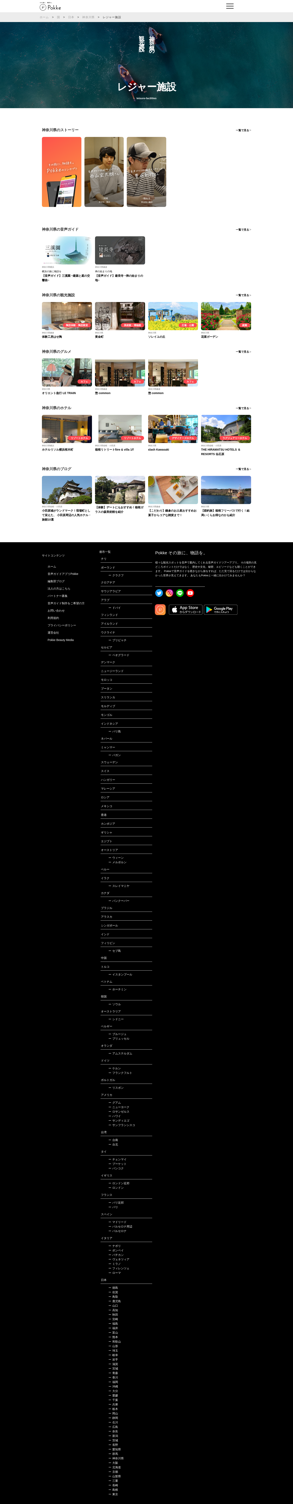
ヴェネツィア (118, 1259)
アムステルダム (120, 1053)
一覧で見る (242, 130)
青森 (113, 1373)
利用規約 (53, 618)
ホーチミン (117, 989)
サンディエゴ (118, 1120)
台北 (113, 1144)
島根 (113, 1489)
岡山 (113, 1413)
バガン (114, 755)
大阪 (113, 1462)
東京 (113, 1494)
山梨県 (114, 1476)
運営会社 (53, 632)
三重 (113, 1480)
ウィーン (116, 857)
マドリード (117, 1222)
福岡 (113, 1382)
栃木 (113, 1409)
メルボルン (117, 862)
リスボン (116, 1087)
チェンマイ (117, 1159)
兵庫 (113, 1404)
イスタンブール (120, 974)
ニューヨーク (118, 1107)
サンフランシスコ (121, 1125)
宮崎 (113, 1319)
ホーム (44, 17)
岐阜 (113, 1355)
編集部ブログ (56, 581)
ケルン (114, 1068)
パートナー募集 (58, 596)
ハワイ (114, 1116)
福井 (113, 1328)
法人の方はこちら (59, 588)
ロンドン (116, 1187)
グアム (114, 1102)
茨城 (113, 1440)
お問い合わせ (56, 610)
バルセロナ (117, 1231)
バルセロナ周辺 (120, 1226)
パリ (113, 1207)
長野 (113, 1444)
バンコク (116, 1168)
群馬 (113, 1453)
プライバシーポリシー (62, 625)
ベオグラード (118, 655)
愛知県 (114, 1449)
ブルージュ (117, 1034)
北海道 (114, 1467)
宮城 (113, 1368)
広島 (113, 1426)
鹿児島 (114, 1301)
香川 (113, 1377)
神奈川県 (88, 17)
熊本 (113, 1337)
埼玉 (113, 1350)
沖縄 (113, 1386)
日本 (71, 17)
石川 (113, 1422)
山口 (113, 1305)
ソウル (114, 1004)
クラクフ (116, 575)
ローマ (114, 1272)
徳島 (113, 1287)
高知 (113, 1310)
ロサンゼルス (118, 1111)
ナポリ (114, 1245)
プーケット (117, 1163)
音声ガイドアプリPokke (63, 573)
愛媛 (113, 1395)
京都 (113, 1471)
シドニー (116, 1019)
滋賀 (113, 1364)
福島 (113, 1323)
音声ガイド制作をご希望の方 (66, 603)
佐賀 (113, 1292)
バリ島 (114, 731)
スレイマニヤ (118, 886)
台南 (113, 1140)
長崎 (113, 1485)
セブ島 (114, 950)
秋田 (113, 1314)
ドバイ (114, 607)
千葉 (113, 1400)
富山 (113, 1332)
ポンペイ (116, 1250)
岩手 (113, 1359)
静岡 (113, 1418)
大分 (113, 1391)
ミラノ (114, 1263)
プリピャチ (117, 640)
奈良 (113, 1431)
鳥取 (113, 1296)
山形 (113, 1346)
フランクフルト (120, 1072)
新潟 (113, 1435)
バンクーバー (118, 900)
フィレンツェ (118, 1268)
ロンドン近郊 (118, 1183)
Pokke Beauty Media (61, 640)
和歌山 (114, 1341)
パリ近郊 (116, 1202)
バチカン (116, 1254)
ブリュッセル (118, 1038)
